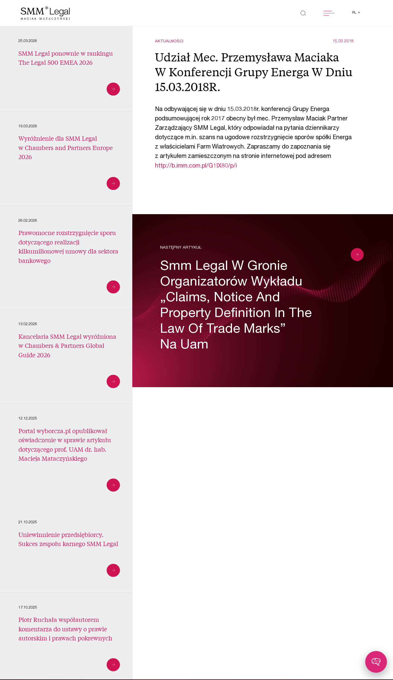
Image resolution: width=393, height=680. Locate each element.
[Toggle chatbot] (376, 662)
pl (354, 13)
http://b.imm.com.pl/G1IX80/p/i (196, 166)
